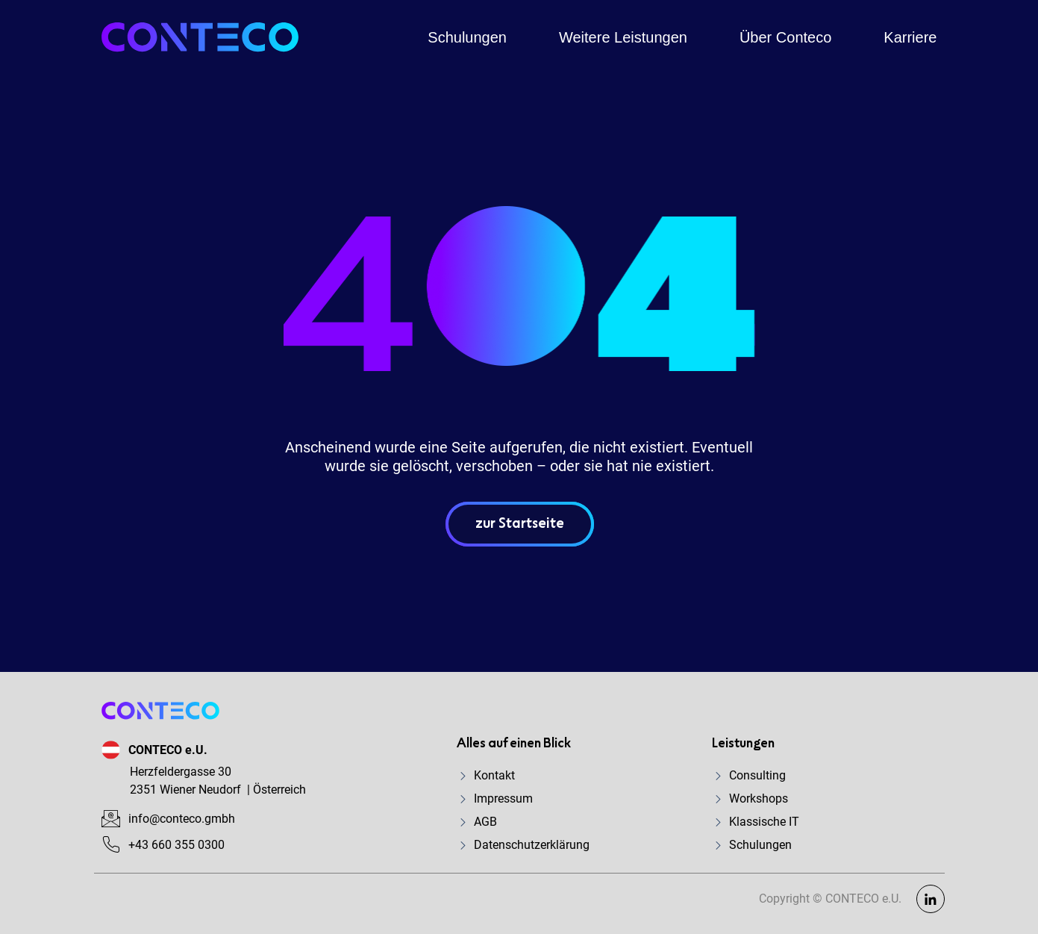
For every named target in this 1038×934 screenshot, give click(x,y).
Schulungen (467, 37)
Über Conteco (785, 37)
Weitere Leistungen (623, 37)
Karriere (910, 37)
